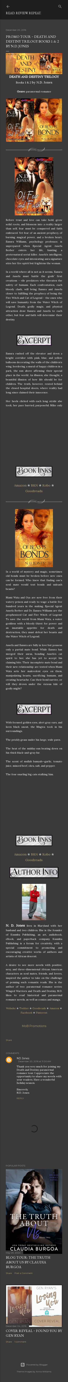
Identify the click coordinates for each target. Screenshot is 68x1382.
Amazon (20, 485)
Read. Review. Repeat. (23, 13)
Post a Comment (24, 1273)
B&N (34, 485)
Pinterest (41, 1012)
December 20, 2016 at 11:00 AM (34, 1061)
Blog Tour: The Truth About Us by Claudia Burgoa (28, 1262)
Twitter (24, 1008)
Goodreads (34, 491)
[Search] (60, 5)
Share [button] (9, 1040)
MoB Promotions (34, 1026)
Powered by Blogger (34, 1365)
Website (11, 1008)
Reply (20, 1098)
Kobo (46, 485)
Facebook (26, 1012)
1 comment (20, 1341)
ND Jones (23, 1058)
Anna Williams (43, 1371)
